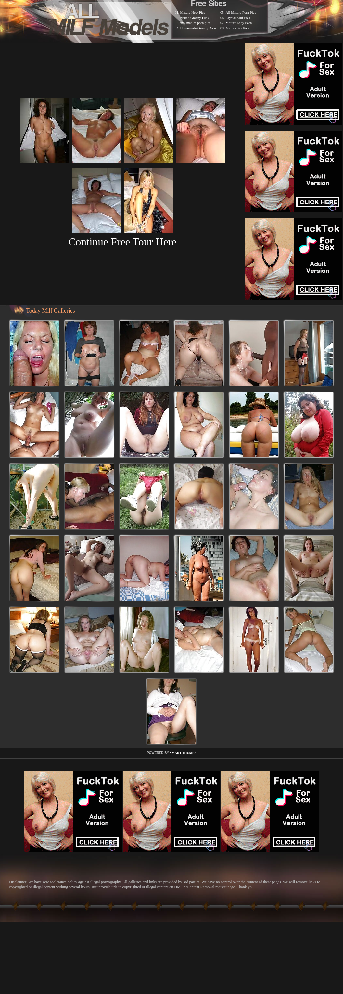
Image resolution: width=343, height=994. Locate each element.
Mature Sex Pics (237, 28)
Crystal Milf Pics (238, 18)
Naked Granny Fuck (194, 18)
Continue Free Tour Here (122, 242)
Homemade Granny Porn (198, 28)
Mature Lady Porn (239, 23)
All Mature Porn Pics (241, 12)
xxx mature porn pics (195, 23)
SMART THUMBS (183, 753)
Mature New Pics (192, 12)
